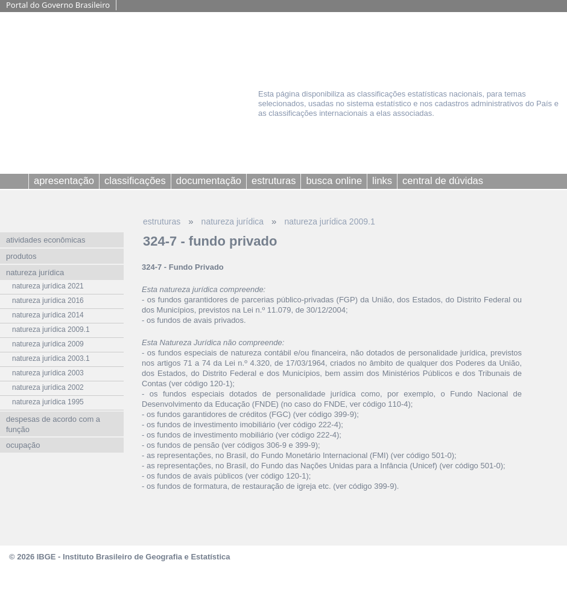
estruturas (161, 221)
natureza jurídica (232, 221)
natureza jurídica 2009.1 (329, 221)
